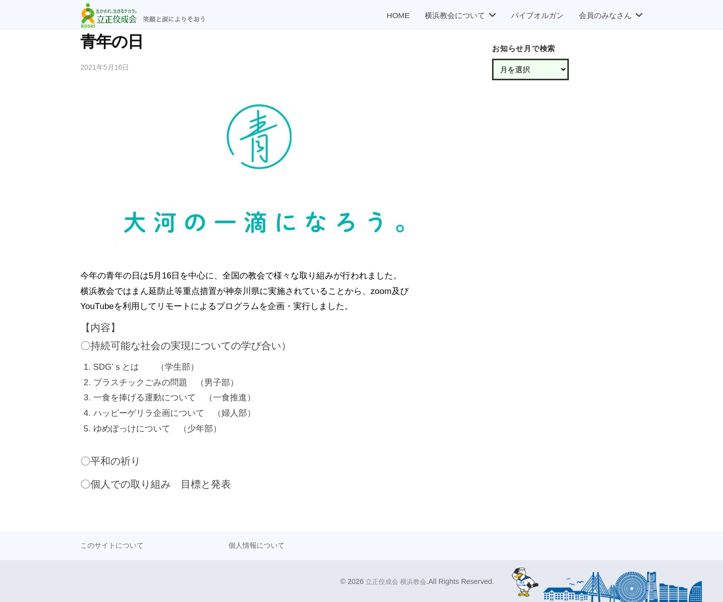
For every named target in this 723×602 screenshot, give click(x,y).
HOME (398, 15)
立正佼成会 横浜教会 (393, 581)
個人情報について (258, 545)
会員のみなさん (605, 15)
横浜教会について (455, 15)
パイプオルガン (537, 15)
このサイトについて (114, 545)
